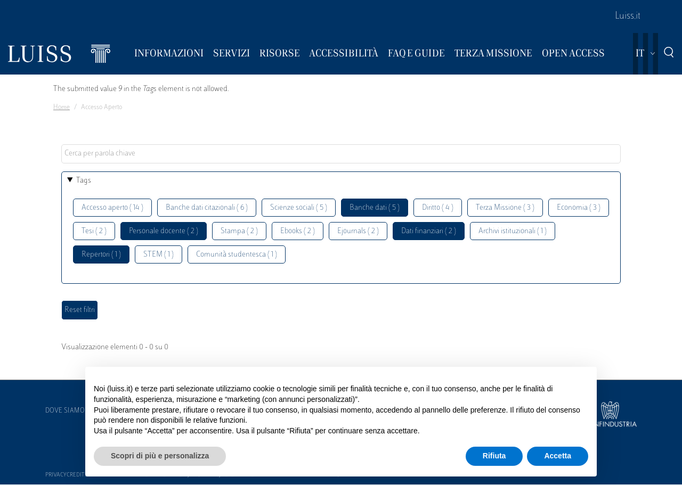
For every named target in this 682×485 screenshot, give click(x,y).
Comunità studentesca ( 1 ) (236, 255)
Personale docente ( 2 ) (163, 231)
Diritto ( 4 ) (437, 208)
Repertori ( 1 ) (101, 255)
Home (61, 107)
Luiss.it (627, 16)
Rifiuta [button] (494, 455)
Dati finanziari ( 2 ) (428, 231)
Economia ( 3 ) (578, 208)
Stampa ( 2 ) (239, 231)
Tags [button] (83, 181)
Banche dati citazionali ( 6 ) (207, 208)
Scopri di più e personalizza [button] (160, 455)
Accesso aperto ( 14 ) (112, 208)
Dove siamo (65, 411)
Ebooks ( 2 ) (297, 231)
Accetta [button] (557, 455)
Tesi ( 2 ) (94, 231)
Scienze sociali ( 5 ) (298, 208)
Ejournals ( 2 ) (358, 231)
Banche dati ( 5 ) (375, 208)
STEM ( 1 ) (158, 255)
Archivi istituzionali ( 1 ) (512, 231)
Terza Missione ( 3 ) (505, 208)
